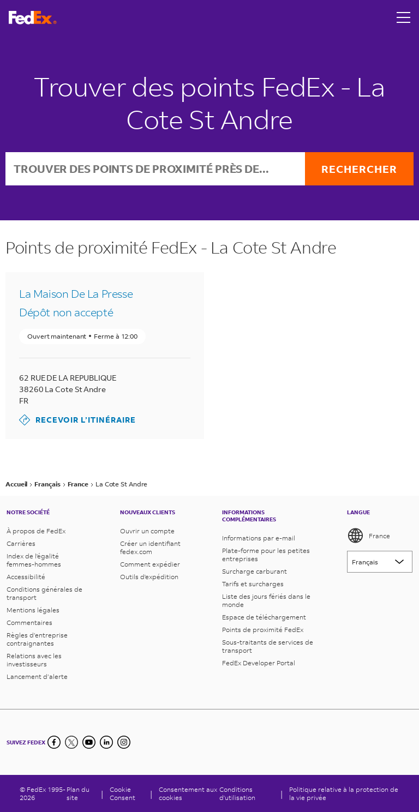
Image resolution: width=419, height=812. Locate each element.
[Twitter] (71, 742)
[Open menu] (403, 17)
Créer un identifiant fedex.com (150, 547)
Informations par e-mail (258, 538)
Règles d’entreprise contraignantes (37, 639)
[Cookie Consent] (126, 793)
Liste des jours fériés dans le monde (266, 600)
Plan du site (78, 793)
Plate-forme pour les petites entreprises (266, 554)
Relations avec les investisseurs (34, 660)
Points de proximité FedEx (262, 629)
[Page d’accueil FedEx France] (33, 18)
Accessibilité (26, 577)
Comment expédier (150, 564)
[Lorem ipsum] (379, 562)
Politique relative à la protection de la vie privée (343, 793)
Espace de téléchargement (264, 617)
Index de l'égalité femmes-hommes (34, 560)
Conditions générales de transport (44, 593)
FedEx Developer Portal (258, 663)
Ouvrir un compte (147, 531)
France (368, 535)
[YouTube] (88, 742)
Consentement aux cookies (188, 793)
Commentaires (29, 622)
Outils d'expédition (149, 577)
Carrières (21, 543)
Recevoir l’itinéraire (77, 419)
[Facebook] (54, 742)
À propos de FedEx (36, 531)
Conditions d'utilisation (237, 793)
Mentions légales (33, 610)
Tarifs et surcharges (253, 584)
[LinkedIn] (106, 742)
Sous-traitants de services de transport (267, 646)
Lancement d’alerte (37, 676)
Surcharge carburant (254, 571)
